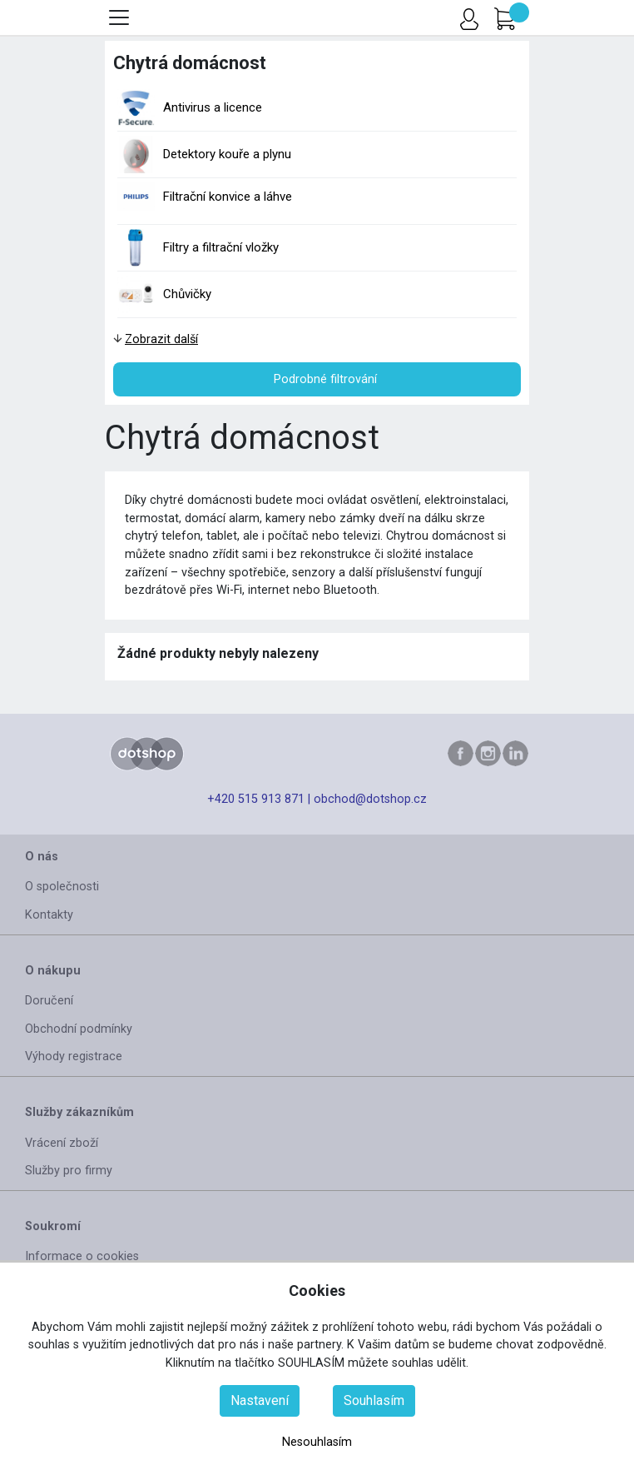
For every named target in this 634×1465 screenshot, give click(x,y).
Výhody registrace (73, 1056)
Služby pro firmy (68, 1171)
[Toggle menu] (119, 17)
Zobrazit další (161, 339)
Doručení (49, 1001)
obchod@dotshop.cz (370, 799)
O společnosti (62, 886)
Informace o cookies (82, 1256)
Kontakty (49, 915)
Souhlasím (374, 1400)
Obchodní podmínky (78, 1029)
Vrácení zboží (61, 1143)
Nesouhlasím (317, 1442)
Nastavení (259, 1400)
